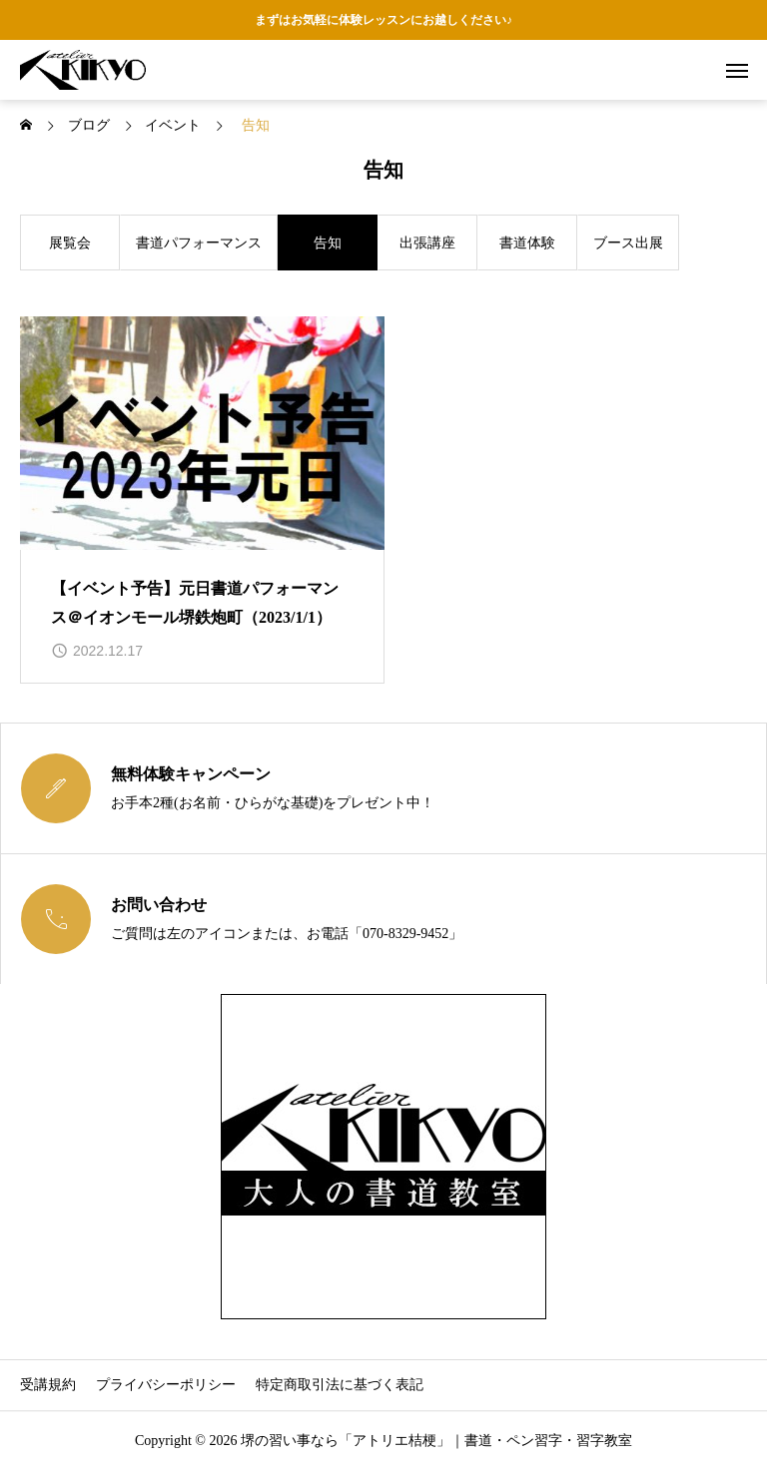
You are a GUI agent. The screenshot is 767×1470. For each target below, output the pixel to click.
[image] (202, 433)
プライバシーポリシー (166, 1384)
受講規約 (48, 1384)
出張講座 (427, 243)
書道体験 (527, 243)
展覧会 (70, 243)
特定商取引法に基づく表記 (339, 1384)
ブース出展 (628, 243)
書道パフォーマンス (199, 243)
